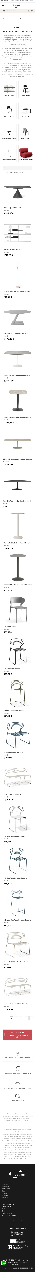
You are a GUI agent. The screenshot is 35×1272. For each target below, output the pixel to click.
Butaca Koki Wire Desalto (13, 752)
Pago (3, 1209)
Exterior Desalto (25, 138)
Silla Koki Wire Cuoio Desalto (14, 836)
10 (27, 1018)
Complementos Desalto (9, 159)
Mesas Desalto (26, 117)
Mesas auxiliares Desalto (9, 138)
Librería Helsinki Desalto (13, 250)
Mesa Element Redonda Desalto (16, 333)
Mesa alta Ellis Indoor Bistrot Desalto (17, 543)
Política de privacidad (8, 1204)
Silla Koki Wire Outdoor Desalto (15, 878)
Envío (3, 1211)
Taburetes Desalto (9, 117)
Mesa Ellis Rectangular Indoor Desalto (17, 459)
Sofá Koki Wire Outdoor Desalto (16, 1004)
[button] (17, 1035)
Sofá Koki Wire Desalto (12, 794)
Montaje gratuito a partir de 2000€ (17, 1095)
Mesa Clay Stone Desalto (13, 208)
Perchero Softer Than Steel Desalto (17, 291)
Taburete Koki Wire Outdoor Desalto (17, 920)
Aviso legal (5, 1198)
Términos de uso (7, 1206)
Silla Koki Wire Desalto (12, 669)
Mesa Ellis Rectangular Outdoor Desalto (18, 501)
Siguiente (31, 1018)
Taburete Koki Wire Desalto (14, 710)
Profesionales (6, 1189)
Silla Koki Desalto (10, 627)
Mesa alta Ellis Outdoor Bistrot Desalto (17, 585)
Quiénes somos (6, 1186)
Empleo (4, 1193)
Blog (3, 1191)
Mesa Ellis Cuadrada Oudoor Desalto (17, 417)
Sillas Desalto (26, 95)
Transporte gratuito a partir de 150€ (17, 1064)
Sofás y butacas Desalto (26, 159)
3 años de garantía (18, 1108)
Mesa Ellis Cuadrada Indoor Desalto (17, 375)
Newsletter (5, 1195)
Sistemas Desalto (9, 95)
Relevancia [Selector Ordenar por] (17, 168)
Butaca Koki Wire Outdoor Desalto (17, 962)
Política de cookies (8, 1213)
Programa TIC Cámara (9, 1215)
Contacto (5, 1184)
